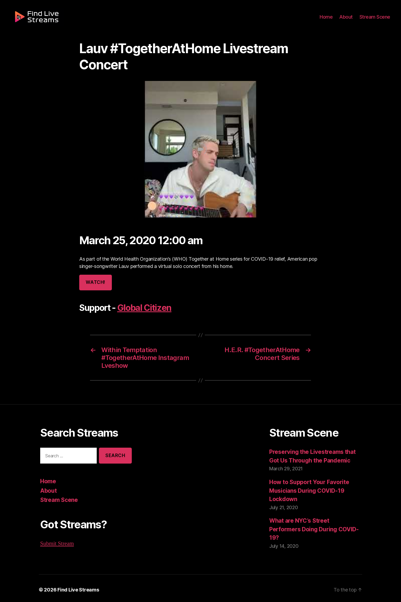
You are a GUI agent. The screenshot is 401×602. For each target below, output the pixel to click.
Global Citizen (142, 308)
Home (329, 19)
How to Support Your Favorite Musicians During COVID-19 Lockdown (308, 489)
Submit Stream (57, 542)
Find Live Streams (75, 586)
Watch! (95, 282)
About (348, 19)
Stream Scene (375, 19)
